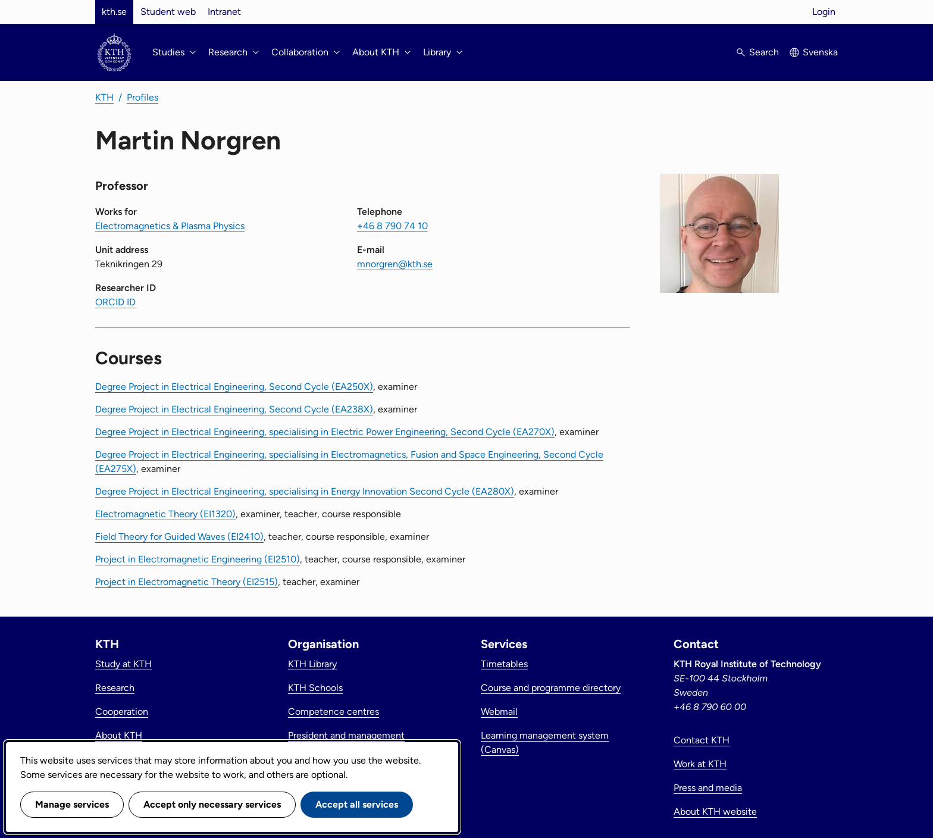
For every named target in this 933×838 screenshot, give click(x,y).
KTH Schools (315, 687)
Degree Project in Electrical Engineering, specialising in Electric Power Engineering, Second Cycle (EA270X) (325, 431)
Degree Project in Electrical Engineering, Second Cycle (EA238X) (234, 409)
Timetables (504, 664)
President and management (346, 735)
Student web (168, 11)
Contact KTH (702, 740)
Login (823, 11)
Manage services (72, 804)
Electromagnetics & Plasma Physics (170, 226)
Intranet (224, 11)
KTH (104, 97)
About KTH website (715, 811)
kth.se (114, 11)
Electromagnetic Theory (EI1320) (165, 514)
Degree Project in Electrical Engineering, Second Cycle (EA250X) (234, 386)
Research (114, 687)
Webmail (499, 711)
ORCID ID (115, 302)
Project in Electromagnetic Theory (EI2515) (186, 581)
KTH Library (312, 664)
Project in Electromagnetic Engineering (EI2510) (197, 559)
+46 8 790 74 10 (392, 226)
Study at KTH (123, 664)
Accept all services (356, 804)
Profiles (142, 97)
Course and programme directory (551, 687)
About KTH (118, 735)
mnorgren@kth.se (395, 264)
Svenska (820, 52)
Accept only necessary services (212, 804)
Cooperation (121, 711)
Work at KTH (700, 764)
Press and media (708, 787)
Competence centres (333, 711)
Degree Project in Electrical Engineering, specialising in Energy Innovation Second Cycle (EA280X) (304, 491)
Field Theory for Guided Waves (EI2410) (179, 536)
